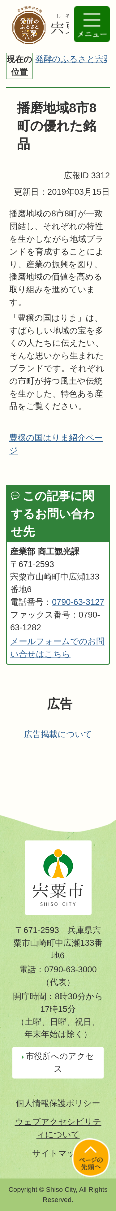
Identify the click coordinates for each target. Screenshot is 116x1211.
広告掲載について (58, 734)
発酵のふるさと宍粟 (73, 59)
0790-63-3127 (78, 602)
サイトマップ (58, 1153)
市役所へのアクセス (60, 1062)
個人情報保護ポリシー (58, 1103)
